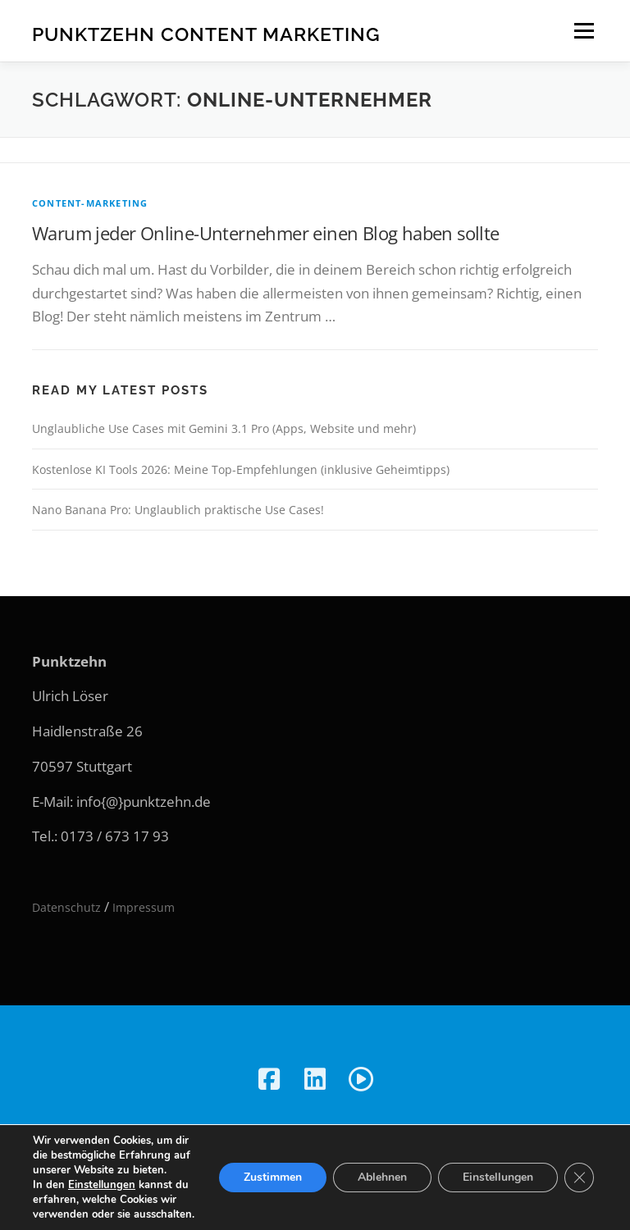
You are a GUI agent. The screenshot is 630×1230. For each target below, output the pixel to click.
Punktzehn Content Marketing (206, 33)
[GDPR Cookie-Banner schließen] (579, 1177)
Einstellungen (101, 1185)
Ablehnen (382, 1177)
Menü (583, 30)
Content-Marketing (90, 203)
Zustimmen (273, 1177)
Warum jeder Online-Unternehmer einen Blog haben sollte (266, 233)
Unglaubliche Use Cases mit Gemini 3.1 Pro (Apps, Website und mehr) (224, 428)
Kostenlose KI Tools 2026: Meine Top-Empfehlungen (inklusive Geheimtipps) (241, 469)
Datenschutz (66, 907)
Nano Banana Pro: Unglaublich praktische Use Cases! (178, 509)
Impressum (143, 907)
